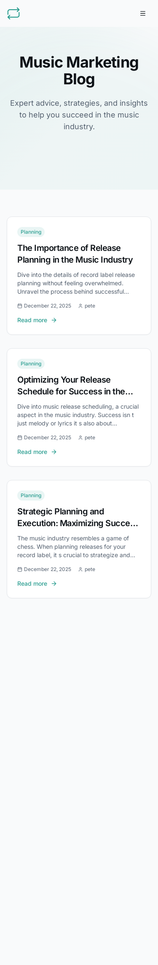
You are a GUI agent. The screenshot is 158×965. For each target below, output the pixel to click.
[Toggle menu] (142, 13)
